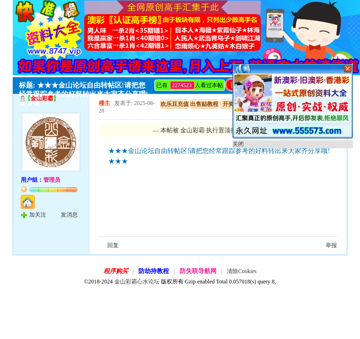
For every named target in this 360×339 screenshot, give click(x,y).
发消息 (69, 214)
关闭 (238, 144)
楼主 (104, 103)
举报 (331, 245)
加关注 (37, 214)
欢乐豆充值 (174, 104)
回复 (113, 245)
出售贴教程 (204, 104)
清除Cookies (241, 271)
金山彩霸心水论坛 (137, 281)
